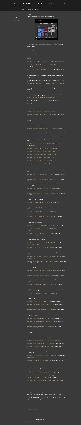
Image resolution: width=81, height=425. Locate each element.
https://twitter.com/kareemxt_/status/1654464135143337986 (40, 166)
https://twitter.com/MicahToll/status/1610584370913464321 (40, 132)
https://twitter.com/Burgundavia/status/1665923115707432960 (41, 343)
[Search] (65, 3)
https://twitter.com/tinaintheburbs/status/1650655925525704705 (41, 313)
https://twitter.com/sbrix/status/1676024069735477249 (39, 301)
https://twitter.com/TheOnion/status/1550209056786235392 (40, 304)
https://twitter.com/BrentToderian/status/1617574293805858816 (41, 154)
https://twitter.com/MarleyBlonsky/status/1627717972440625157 (41, 193)
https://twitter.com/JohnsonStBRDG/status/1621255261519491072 (41, 351)
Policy (15, 19)
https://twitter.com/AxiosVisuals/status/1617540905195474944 (41, 202)
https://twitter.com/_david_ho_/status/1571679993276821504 (41, 207)
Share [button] (15, 14)
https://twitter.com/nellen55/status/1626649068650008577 (40, 279)
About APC (38, 9)
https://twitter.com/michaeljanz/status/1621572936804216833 (41, 111)
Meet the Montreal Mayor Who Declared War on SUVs (39, 69)
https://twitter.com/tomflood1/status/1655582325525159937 (40, 321)
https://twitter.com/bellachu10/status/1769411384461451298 (40, 340)
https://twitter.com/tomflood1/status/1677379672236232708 (40, 330)
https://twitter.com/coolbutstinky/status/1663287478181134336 (41, 151)
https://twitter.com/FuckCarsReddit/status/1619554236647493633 (42, 216)
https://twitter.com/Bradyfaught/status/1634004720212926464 (41, 242)
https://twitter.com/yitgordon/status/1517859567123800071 (40, 275)
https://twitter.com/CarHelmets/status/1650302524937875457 (41, 118)
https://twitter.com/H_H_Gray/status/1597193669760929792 (41, 170)
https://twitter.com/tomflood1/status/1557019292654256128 (40, 289)
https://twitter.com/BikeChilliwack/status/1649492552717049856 (41, 228)
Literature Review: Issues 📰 (28, 9)
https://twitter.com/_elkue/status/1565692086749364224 (40, 261)
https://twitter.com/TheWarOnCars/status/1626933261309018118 (41, 114)
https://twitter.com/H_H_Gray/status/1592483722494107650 (41, 174)
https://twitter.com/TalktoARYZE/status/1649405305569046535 (41, 128)
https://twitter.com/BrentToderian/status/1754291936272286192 (41, 53)
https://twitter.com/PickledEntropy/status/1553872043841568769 (41, 247)
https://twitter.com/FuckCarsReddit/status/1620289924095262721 (42, 211)
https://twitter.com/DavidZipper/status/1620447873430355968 (41, 61)
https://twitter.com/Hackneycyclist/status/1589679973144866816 (41, 346)
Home (19, 9)
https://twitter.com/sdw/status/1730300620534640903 (39, 360)
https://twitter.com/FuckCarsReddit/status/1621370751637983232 (41, 160)
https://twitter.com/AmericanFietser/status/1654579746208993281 (42, 148)
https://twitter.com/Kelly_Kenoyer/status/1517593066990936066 (41, 270)
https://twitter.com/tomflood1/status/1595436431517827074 (40, 318)
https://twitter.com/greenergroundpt (35, 163)
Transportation (17, 20)
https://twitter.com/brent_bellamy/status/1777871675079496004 (41, 252)
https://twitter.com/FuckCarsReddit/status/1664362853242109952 (42, 256)
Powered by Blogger (40, 419)
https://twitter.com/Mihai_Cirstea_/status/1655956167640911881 (41, 143)
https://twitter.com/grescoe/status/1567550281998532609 (40, 265)
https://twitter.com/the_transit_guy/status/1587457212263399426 (42, 183)
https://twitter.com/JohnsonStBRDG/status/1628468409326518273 (42, 188)
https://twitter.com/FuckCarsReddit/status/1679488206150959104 (42, 64)
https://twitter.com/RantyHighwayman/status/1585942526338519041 (42, 139)
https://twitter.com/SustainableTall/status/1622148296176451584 (41, 284)
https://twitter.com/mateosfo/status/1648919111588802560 (40, 225)
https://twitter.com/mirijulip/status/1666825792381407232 (40, 135)
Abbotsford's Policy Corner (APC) (37, 3)
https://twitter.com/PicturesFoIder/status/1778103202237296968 (41, 309)
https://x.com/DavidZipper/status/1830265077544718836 (42, 97)
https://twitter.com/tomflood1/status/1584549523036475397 (40, 326)
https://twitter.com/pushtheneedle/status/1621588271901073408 (41, 355)
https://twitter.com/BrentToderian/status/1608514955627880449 (41, 57)
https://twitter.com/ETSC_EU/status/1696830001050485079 (40, 293)
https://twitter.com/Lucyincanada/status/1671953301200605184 (41, 233)
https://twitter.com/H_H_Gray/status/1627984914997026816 (41, 179)
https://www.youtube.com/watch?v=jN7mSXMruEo (38, 91)
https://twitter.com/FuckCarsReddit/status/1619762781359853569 (41, 157)
